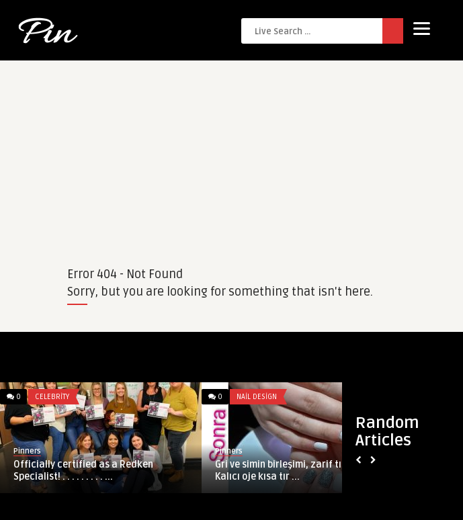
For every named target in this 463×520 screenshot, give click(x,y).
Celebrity (52, 396)
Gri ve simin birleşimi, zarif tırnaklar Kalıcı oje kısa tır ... (295, 470)
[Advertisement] (231, 154)
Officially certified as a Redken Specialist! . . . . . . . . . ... (83, 470)
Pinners (27, 451)
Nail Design (257, 396)
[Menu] (421, 28)
